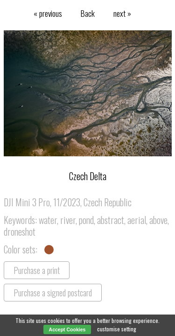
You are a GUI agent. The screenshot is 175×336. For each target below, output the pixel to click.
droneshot (19, 231)
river (68, 220)
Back (88, 13)
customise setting (116, 329)
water (48, 220)
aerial (136, 220)
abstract (110, 220)
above (158, 220)
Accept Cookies (67, 329)
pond (86, 220)
